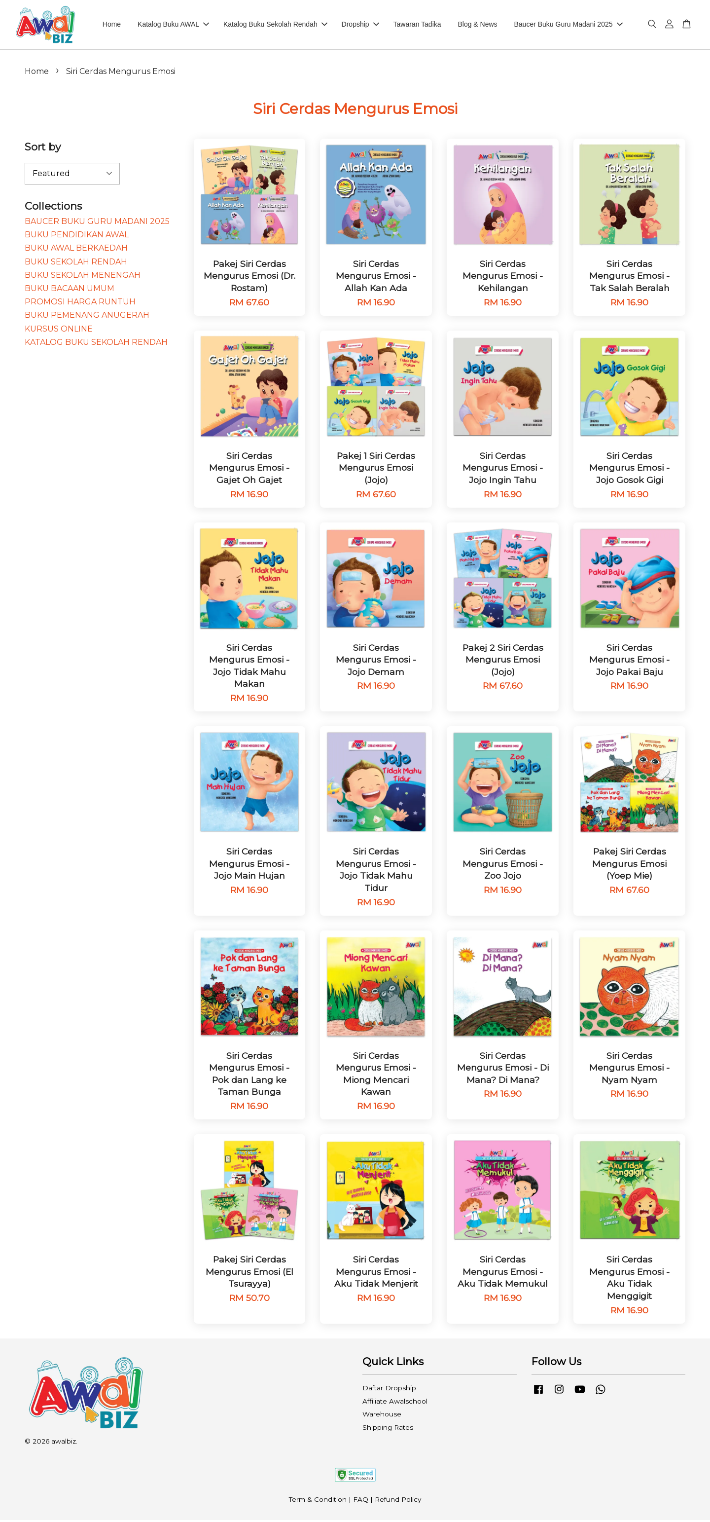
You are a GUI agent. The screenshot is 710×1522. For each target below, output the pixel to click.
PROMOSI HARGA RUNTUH (80, 303)
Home (112, 25)
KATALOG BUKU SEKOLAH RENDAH (96, 343)
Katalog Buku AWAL (173, 25)
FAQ (360, 1501)
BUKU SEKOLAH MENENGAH (83, 276)
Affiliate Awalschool (394, 1403)
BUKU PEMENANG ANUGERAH (87, 316)
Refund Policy (398, 1501)
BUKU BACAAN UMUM (69, 290)
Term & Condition (318, 1501)
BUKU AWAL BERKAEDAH (76, 249)
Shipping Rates (387, 1429)
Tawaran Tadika (417, 25)
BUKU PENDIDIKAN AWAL (77, 236)
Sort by (43, 148)
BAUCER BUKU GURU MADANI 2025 (97, 222)
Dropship (360, 25)
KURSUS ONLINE (59, 330)
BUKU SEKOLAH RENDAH (76, 263)
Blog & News (477, 25)
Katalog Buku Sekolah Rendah (275, 25)
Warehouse (381, 1415)
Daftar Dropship (389, 1389)
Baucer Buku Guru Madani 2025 (568, 25)
